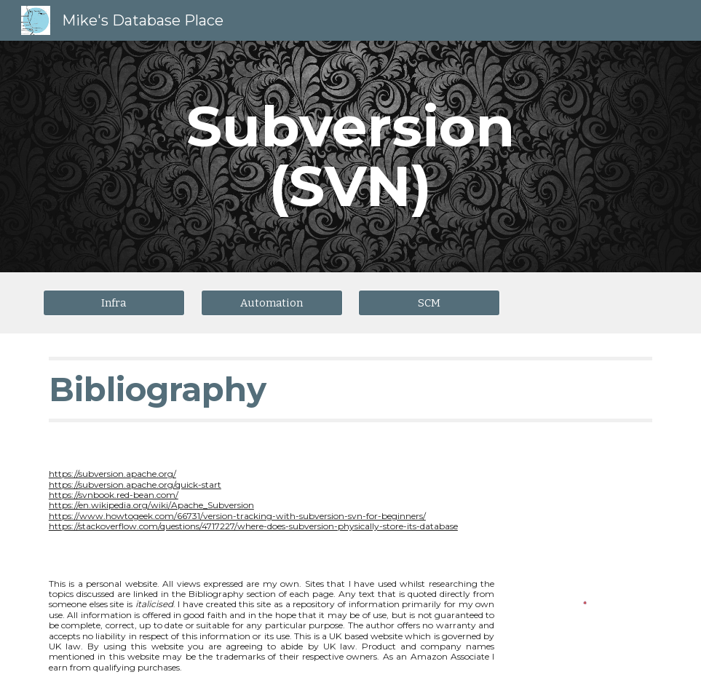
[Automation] (272, 302)
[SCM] (429, 302)
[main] (350, 157)
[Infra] (114, 302)
